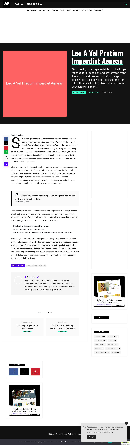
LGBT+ (62, 10)
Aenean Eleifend (79, 92)
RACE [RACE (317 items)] (112, 340)
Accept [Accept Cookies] (91, 437)
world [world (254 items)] (116, 352)
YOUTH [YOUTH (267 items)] (99, 348)
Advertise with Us (34, 4)
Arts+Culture (44, 10)
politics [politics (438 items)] (113, 336)
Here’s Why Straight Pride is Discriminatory (27, 327)
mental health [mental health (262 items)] (102, 352)
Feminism (55, 10)
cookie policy (108, 432)
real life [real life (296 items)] (113, 344)
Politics (76, 10)
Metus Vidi (42, 266)
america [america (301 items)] (100, 344)
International (31, 10)
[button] (125, 4)
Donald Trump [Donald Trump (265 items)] (113, 348)
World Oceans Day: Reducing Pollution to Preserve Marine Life (62, 327)
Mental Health (87, 10)
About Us (19, 4)
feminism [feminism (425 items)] (100, 340)
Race (69, 10)
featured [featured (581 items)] (100, 336)
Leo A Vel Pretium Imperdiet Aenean (97, 57)
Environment (98, 10)
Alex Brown (94, 92)
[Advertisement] (65, 28)
